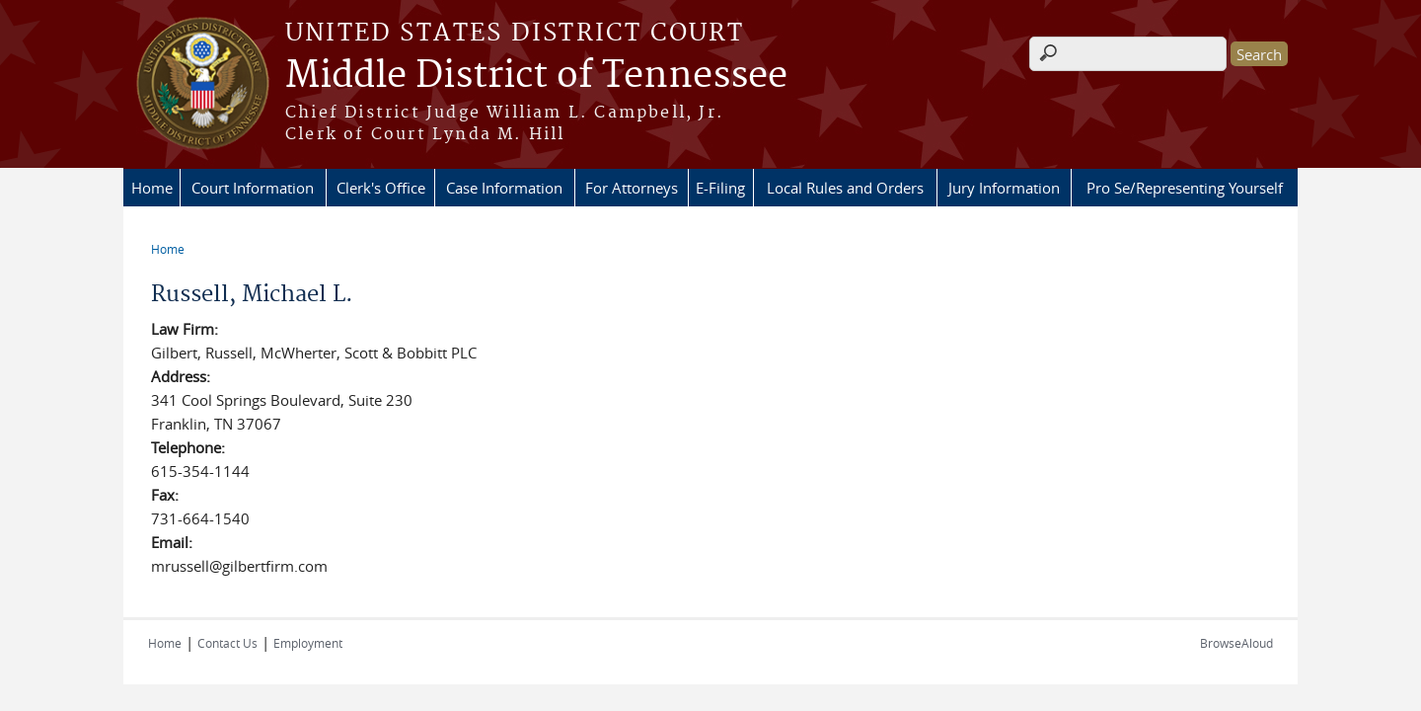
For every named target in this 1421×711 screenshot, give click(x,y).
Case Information (504, 188)
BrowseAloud (1236, 643)
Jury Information (1004, 188)
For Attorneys (631, 188)
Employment (307, 643)
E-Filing (720, 188)
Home (152, 188)
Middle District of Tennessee (536, 76)
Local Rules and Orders (845, 188)
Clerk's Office (381, 188)
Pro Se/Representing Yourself (1184, 188)
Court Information (252, 188)
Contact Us (227, 643)
